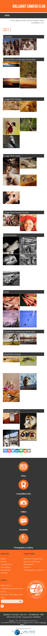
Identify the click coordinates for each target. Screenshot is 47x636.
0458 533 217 (6, 585)
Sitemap (11, 621)
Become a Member (32, 561)
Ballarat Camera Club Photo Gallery (27, 21)
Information (6, 567)
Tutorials (27, 567)
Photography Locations (34, 570)
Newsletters (5, 570)
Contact (4, 573)
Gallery (4, 561)
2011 (42, 23)
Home (12, 21)
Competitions (6, 564)
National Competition (33, 559)
